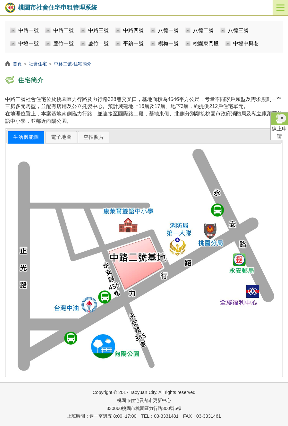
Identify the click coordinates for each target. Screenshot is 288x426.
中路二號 (63, 30)
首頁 (17, 63)
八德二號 (203, 30)
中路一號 (28, 30)
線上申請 (279, 126)
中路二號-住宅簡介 (72, 63)
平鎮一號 (133, 43)
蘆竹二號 (98, 43)
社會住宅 (38, 63)
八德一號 (168, 30)
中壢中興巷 (246, 43)
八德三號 (238, 30)
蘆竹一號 (63, 43)
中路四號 (133, 30)
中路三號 (98, 30)
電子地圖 (61, 137)
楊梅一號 (168, 43)
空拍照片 (93, 137)
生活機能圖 (26, 137)
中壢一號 (28, 43)
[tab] (26, 137)
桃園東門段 (206, 43)
